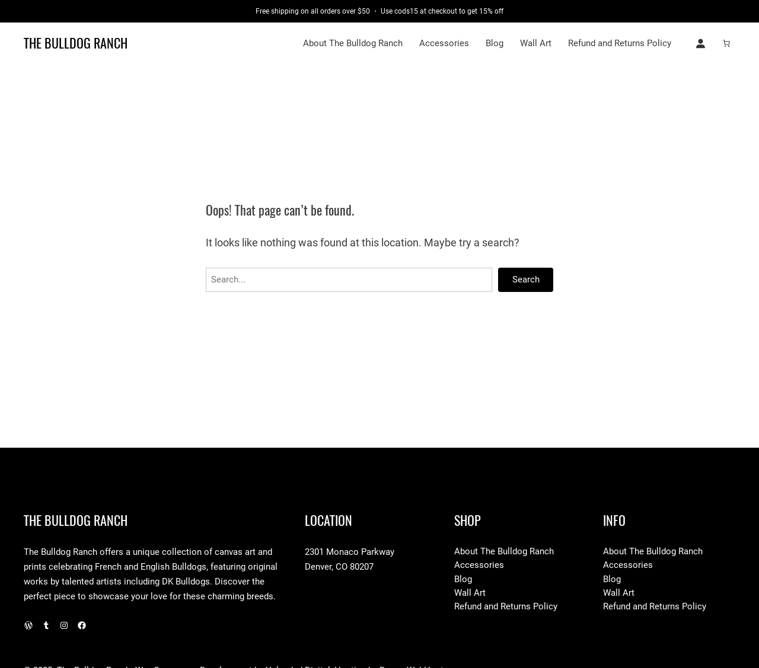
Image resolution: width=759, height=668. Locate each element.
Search (526, 279)
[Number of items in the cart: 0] (726, 43)
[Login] (700, 43)
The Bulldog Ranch (75, 43)
